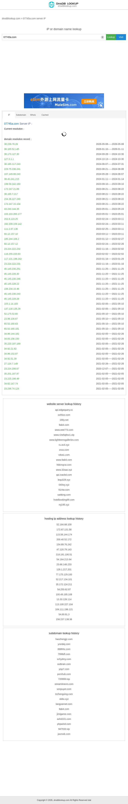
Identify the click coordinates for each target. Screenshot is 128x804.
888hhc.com (64, 649)
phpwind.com (64, 724)
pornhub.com (64, 674)
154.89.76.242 (64, 544)
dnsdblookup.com (11, 18)
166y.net (64, 420)
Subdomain (21, 115)
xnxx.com (64, 449)
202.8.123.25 (11, 219)
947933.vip (64, 729)
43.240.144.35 (11, 209)
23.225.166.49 (11, 378)
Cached (45, 115)
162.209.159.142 (13, 224)
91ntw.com (64, 489)
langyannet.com (64, 704)
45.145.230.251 (12, 269)
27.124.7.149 (11, 363)
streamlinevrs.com (64, 684)
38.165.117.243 (12, 164)
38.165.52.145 (11, 149)
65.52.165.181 (11, 328)
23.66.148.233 (64, 564)
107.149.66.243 (12, 174)
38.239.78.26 (11, 144)
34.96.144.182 (11, 333)
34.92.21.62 (10, 348)
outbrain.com (64, 664)
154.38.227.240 (12, 199)
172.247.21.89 (11, 189)
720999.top (64, 679)
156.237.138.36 (64, 619)
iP (9, 115)
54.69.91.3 (64, 614)
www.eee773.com (64, 430)
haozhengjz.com (64, 639)
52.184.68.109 (64, 524)
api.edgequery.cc (64, 410)
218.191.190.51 (64, 554)
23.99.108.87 (11, 318)
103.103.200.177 (13, 214)
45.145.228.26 (11, 298)
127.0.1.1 (9, 159)
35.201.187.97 (11, 373)
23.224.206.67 (11, 368)
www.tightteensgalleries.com (64, 440)
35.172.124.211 (64, 584)
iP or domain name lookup (64, 29)
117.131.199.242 (13, 259)
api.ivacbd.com (64, 474)
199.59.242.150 (12, 184)
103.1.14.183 (11, 303)
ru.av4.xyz (64, 445)
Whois (33, 115)
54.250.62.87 (64, 589)
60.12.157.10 (11, 234)
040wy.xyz (64, 484)
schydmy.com (64, 659)
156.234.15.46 (11, 288)
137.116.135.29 (12, 308)
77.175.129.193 (64, 574)
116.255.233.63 (12, 254)
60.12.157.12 (11, 244)
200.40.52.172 (64, 539)
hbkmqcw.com (64, 464)
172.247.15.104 (12, 204)
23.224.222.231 (12, 264)
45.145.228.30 (11, 273)
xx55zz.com (64, 415)
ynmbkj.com (64, 644)
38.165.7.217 (11, 194)
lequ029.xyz (64, 479)
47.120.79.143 (64, 549)
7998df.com (64, 654)
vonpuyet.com (64, 689)
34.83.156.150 (11, 338)
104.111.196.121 (64, 609)
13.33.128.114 (64, 599)
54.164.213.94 (64, 559)
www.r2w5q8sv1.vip (64, 435)
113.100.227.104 (64, 604)
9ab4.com (64, 425)
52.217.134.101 (64, 579)
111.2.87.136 (11, 229)
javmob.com (64, 734)
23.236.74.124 (11, 388)
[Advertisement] (64, 66)
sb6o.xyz (63, 699)
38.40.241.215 (11, 179)
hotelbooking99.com (64, 499)
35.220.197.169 (12, 343)
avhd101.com (64, 719)
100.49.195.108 (64, 594)
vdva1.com (64, 454)
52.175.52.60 (11, 313)
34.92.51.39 (10, 358)
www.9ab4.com (64, 459)
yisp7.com (64, 669)
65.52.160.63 (11, 323)
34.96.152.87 (11, 353)
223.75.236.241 (12, 169)
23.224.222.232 (12, 249)
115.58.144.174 (64, 534)
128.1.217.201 (64, 569)
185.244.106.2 (11, 239)
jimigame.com (64, 714)
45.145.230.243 (12, 293)
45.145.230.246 (12, 278)
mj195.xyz (64, 504)
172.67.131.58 (64, 529)
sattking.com (64, 494)
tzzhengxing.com (64, 694)
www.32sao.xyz (64, 469)
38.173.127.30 (11, 154)
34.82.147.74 (11, 383)
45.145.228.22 (11, 283)
